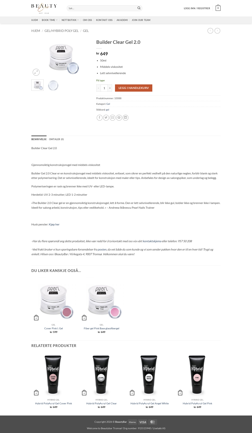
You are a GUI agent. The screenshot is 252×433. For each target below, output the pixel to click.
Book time (50, 20)
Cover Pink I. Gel (53, 328)
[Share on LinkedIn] (126, 118)
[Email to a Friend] (113, 118)
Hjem (34, 20)
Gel (86, 31)
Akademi (122, 20)
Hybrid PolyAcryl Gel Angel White (150, 403)
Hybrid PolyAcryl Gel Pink (197, 403)
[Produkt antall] (104, 88)
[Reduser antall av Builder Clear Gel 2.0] (98, 88)
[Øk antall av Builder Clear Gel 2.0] (110, 88)
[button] (197, 8)
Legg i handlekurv (134, 87)
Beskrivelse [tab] (39, 139)
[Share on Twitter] (106, 118)
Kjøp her (54, 224)
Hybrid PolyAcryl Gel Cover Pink (53, 403)
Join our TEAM (141, 20)
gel (107, 109)
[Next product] (210, 31)
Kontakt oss (104, 20)
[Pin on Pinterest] (119, 118)
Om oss (87, 20)
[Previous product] (217, 31)
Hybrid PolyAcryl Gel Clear (101, 403)
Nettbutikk (70, 20)
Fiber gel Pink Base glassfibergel (101, 328)
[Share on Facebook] (100, 118)
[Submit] (139, 8)
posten (102, 249)
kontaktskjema (152, 241)
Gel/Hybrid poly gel (62, 31)
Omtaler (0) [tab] (56, 139)
